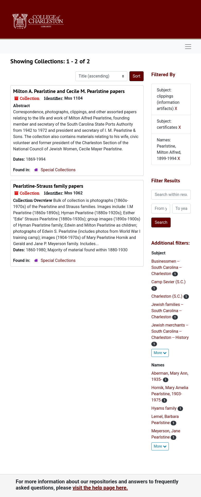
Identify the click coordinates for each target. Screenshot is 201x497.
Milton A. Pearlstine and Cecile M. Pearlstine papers (69, 91)
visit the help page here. (100, 488)
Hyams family (164, 408)
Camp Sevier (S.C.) (168, 281)
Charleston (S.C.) (167, 296)
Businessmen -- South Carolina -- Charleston (166, 267)
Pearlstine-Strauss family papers (48, 186)
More (160, 353)
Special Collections (58, 169)
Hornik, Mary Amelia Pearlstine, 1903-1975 (169, 393)
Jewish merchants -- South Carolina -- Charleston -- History (170, 331)
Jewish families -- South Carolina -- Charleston (167, 310)
